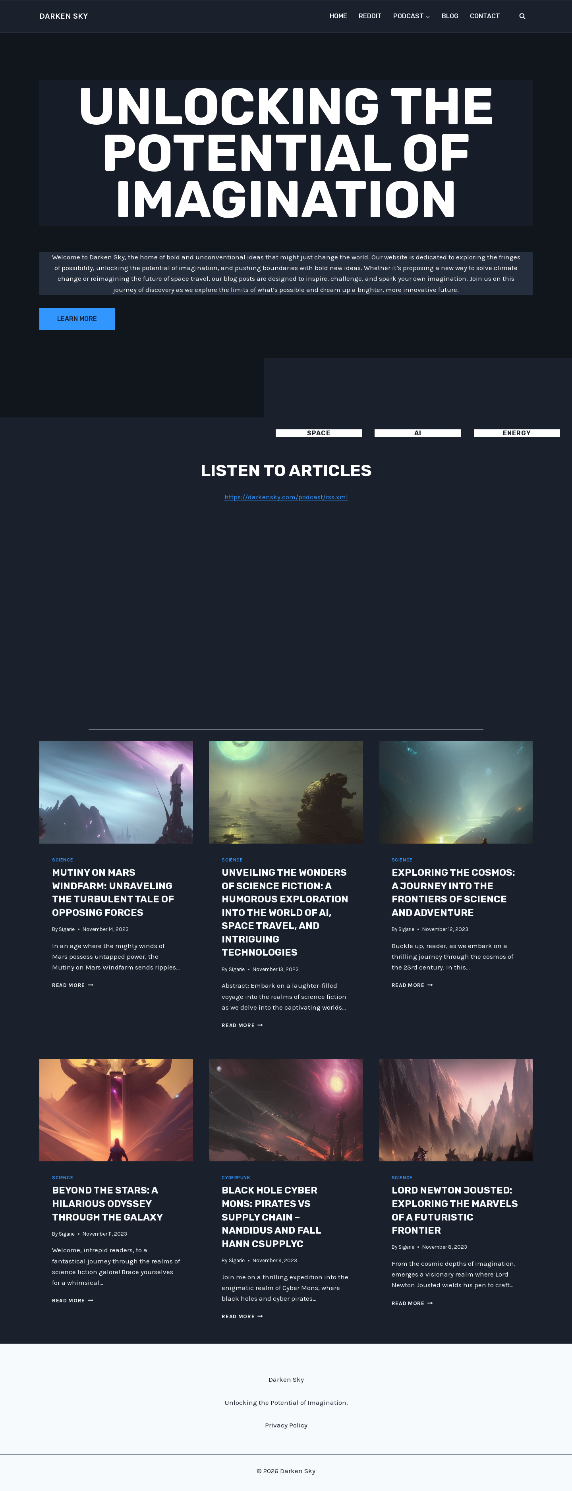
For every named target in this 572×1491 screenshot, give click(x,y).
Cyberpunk (236, 1177)
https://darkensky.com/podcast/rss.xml (286, 497)
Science (62, 860)
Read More (72, 985)
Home (338, 16)
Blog (450, 16)
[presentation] (116, 792)
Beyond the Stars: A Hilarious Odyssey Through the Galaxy (107, 1204)
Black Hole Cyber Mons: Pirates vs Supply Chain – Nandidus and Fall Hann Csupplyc (271, 1217)
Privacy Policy (286, 1425)
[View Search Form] (522, 16)
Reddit (370, 16)
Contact (485, 16)
